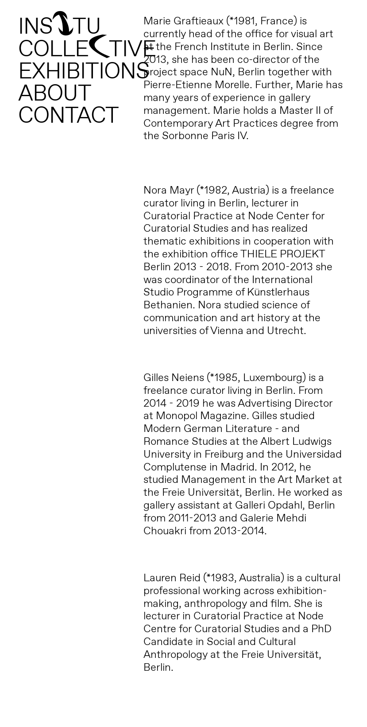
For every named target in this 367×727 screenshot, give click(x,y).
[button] (348, 12)
